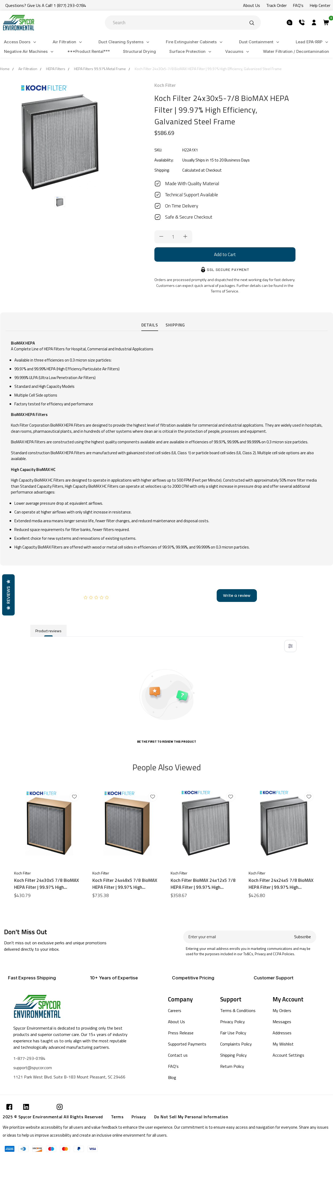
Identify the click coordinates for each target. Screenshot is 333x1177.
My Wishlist (283, 1044)
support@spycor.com (32, 1067)
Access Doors (21, 42)
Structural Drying (139, 51)
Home (5, 68)
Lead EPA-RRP (313, 42)
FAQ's (173, 1066)
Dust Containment (260, 42)
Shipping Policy (233, 1055)
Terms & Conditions (238, 1010)
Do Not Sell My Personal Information (191, 1117)
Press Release (181, 1033)
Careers (174, 1010)
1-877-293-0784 (29, 1058)
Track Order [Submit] (276, 5)
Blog (172, 1077)
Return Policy (232, 1066)
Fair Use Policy (233, 1033)
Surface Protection (191, 52)
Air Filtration (68, 42)
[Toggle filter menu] (290, 646)
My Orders (282, 1010)
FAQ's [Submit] (298, 5)
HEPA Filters (55, 68)
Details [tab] (149, 325)
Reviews (8, 595)
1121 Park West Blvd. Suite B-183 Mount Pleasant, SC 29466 (69, 1077)
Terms (117, 1117)
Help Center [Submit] (320, 5)
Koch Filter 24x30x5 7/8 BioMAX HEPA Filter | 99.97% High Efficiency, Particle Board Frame (46, 884)
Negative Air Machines (29, 52)
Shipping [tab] (175, 325)
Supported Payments (187, 1044)
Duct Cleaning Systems (124, 42)
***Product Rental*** (88, 51)
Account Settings (288, 1055)
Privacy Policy (232, 1021)
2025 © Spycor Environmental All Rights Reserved (53, 1117)
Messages (282, 1021)
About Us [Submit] (251, 5)
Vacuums (238, 52)
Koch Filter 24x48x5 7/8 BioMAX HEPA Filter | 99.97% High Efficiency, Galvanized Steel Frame (126, 884)
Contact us (178, 1055)
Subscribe (302, 937)
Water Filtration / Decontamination (296, 51)
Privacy (138, 1117)
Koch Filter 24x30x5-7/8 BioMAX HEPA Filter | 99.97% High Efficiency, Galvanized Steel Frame (208, 68)
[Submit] (251, 22)
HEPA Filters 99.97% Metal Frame (100, 68)
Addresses (282, 1033)
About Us (176, 1021)
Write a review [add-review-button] (236, 595)
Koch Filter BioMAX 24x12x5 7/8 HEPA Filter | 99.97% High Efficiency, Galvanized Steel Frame (204, 884)
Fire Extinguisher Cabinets (195, 42)
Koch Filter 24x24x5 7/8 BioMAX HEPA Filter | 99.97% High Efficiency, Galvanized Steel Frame (282, 884)
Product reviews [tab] (48, 631)
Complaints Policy (236, 1044)
